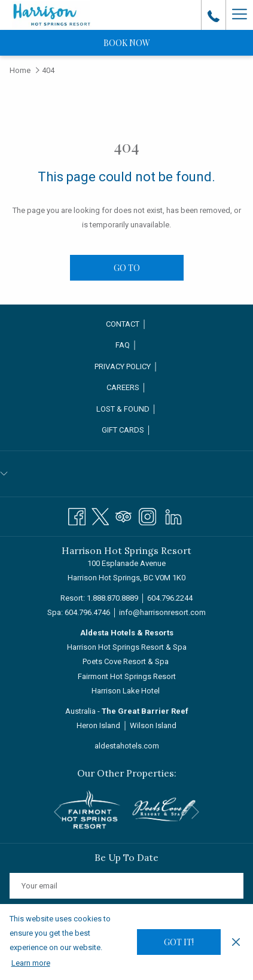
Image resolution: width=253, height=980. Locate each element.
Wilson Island (153, 725)
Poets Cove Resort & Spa (126, 661)
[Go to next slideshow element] (195, 812)
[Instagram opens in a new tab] (147, 515)
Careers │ (126, 387)
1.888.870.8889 (112, 598)
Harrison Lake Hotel (126, 690)
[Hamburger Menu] (239, 15)
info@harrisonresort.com (162, 612)
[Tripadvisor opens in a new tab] (123, 515)
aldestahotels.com (127, 745)
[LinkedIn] (173, 515)
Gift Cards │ (126, 429)
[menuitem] (126, 324)
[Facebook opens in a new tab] (77, 515)
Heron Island (98, 725)
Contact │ (126, 323)
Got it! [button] (179, 942)
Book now (126, 42)
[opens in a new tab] (89, 808)
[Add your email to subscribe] (126, 886)
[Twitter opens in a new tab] (100, 515)
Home (20, 70)
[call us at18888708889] (214, 15)
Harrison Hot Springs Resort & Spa (127, 647)
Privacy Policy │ (126, 366)
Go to (127, 267)
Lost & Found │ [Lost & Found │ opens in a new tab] (138, 409)
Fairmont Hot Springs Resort (127, 676)
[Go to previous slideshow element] (57, 812)
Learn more (30, 962)
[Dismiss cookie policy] (235, 941)
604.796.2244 (170, 598)
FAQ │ (126, 344)
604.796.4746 (87, 612)
